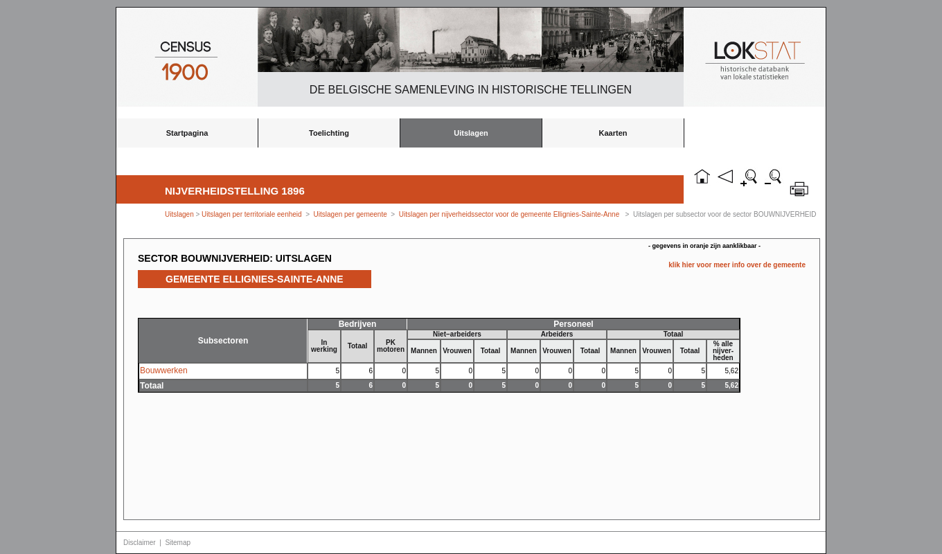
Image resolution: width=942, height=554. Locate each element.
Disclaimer (139, 542)
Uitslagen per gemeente (350, 214)
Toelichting (329, 133)
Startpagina (187, 133)
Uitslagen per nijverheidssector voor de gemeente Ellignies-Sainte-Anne (509, 214)
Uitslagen (471, 133)
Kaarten (613, 133)
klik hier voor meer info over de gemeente (737, 265)
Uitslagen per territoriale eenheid (252, 214)
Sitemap (177, 542)
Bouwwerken (164, 370)
